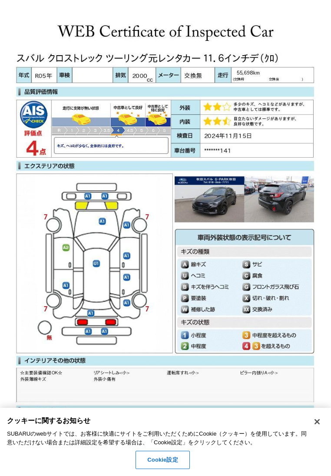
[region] (165, 442)
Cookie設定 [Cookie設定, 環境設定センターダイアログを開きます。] (162, 459)
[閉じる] (317, 421)
